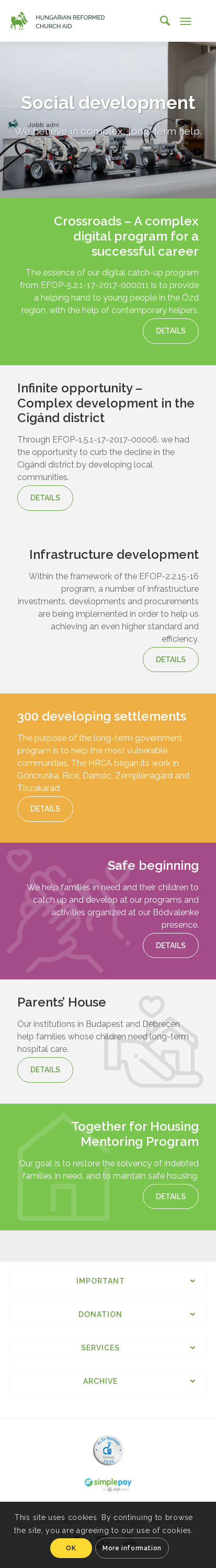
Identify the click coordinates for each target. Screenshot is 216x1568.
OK (71, 1548)
